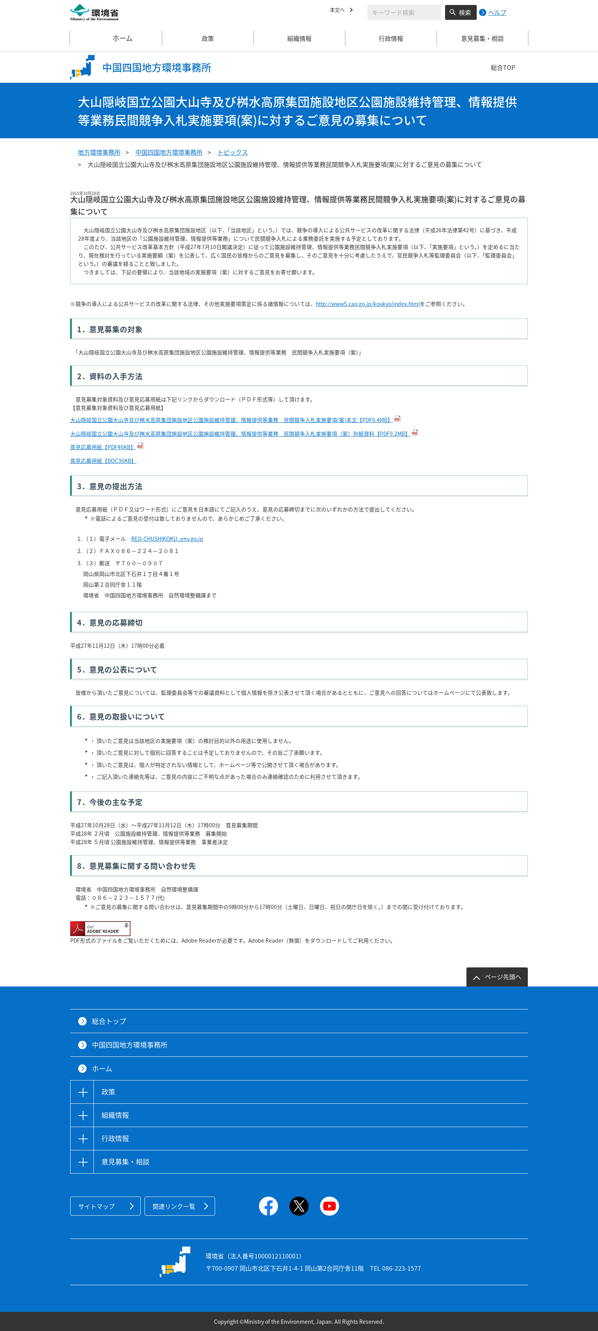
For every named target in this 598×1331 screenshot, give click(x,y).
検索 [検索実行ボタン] (465, 12)
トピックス (232, 152)
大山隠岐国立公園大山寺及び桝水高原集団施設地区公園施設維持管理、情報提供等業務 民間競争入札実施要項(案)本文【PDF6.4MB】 (231, 420)
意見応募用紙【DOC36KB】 (103, 460)
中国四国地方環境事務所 (169, 152)
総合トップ (109, 1021)
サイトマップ (96, 1206)
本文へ (339, 11)
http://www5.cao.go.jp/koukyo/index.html (368, 303)
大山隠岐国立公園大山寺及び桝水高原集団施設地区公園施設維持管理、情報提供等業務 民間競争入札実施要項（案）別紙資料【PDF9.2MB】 (240, 433)
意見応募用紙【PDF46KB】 (103, 447)
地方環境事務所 (99, 152)
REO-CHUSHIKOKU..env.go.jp (167, 538)
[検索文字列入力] (404, 12)
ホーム (116, 38)
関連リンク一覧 (174, 1206)
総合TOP (503, 67)
